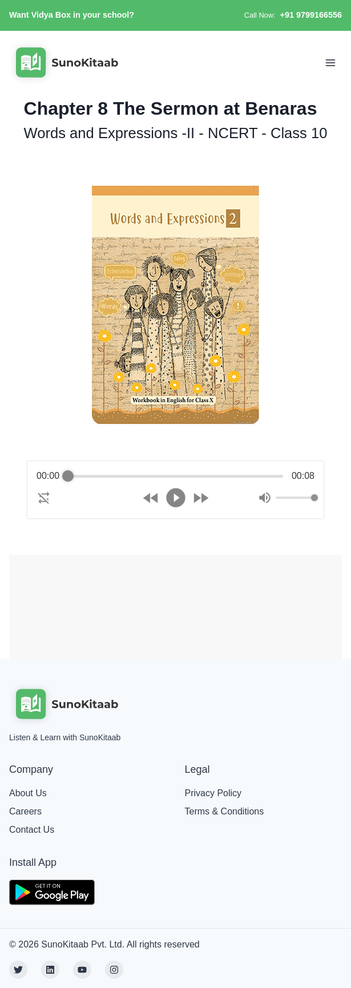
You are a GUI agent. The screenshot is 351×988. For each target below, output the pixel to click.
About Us (28, 793)
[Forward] (201, 498)
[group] (175, 489)
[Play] (175, 497)
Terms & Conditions (224, 811)
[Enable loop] (44, 497)
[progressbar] (175, 476)
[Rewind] (151, 498)
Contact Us (31, 829)
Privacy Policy (213, 793)
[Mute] (264, 497)
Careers (25, 811)
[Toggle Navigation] (330, 62)
